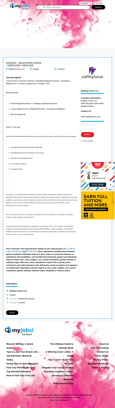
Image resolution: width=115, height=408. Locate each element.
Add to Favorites (88, 141)
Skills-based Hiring (63, 383)
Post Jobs (98, 3)
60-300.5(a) (17, 251)
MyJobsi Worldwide (98, 363)
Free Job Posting (99, 348)
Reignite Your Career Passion (57, 367)
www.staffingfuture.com (91, 117)
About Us (104, 344)
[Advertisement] (57, 27)
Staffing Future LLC (90, 91)
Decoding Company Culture (58, 371)
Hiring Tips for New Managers (22, 363)
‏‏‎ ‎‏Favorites (85, 3)
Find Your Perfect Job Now (20, 367)
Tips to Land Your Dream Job (22, 352)
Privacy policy (64, 400)
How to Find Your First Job (20, 375)
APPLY (87, 134)
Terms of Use (102, 356)
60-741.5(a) (31, 251)
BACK (12, 313)
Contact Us (103, 352)
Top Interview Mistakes (18, 371)
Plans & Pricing (100, 367)
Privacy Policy (101, 359)
